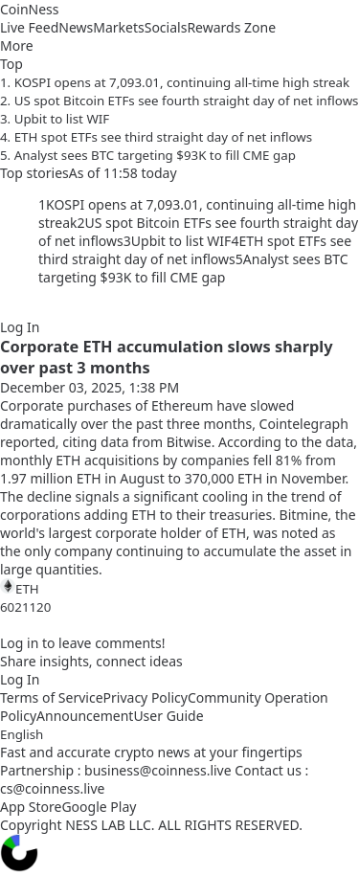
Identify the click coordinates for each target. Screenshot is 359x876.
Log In (19, 327)
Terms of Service (51, 697)
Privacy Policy (145, 697)
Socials (166, 27)
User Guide (168, 716)
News (75, 27)
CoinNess (29, 9)
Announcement (84, 716)
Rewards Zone (231, 27)
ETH (19, 587)
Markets (118, 27)
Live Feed (29, 27)
